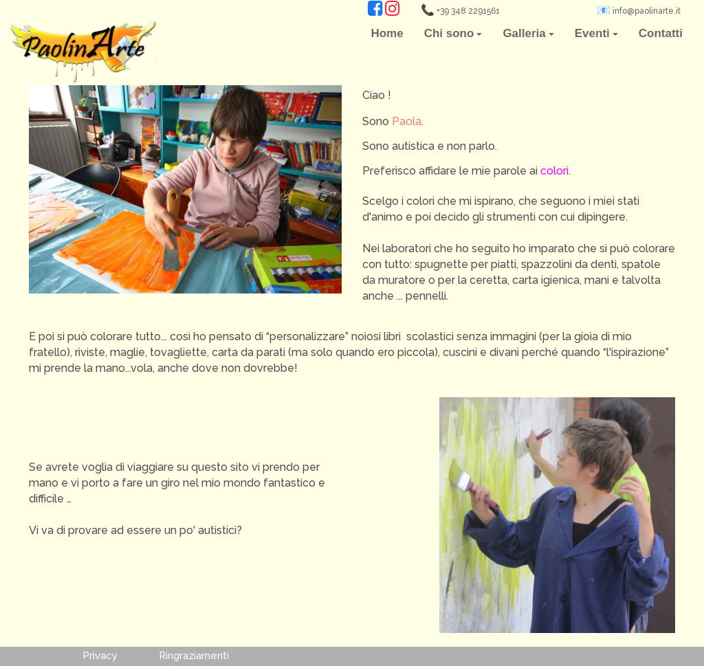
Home (387, 33)
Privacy (100, 656)
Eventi (596, 33)
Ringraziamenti (194, 656)
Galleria (528, 33)
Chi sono (453, 33)
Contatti (661, 33)
